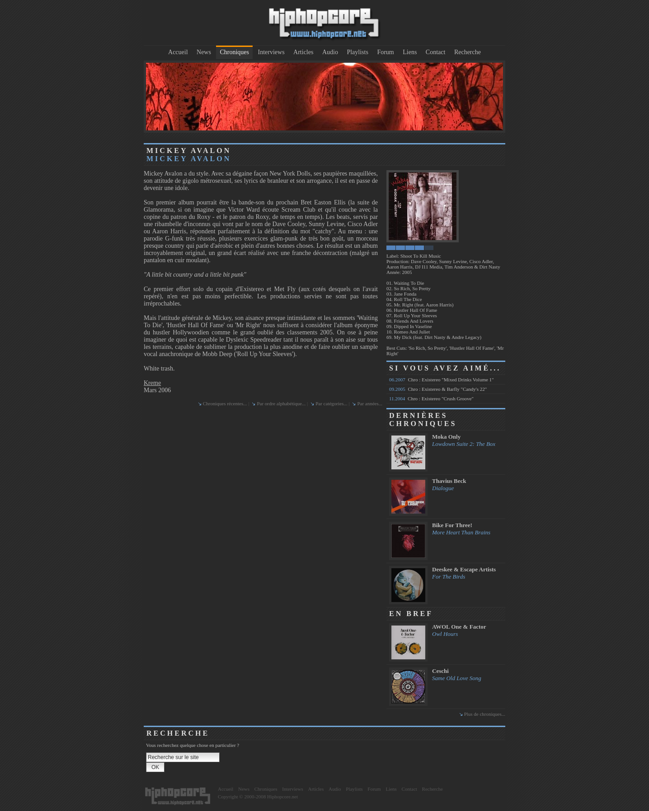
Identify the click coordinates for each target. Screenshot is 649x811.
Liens (410, 52)
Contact (436, 52)
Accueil (178, 52)
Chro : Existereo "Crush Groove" (431, 398)
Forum (385, 52)
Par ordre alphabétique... (281, 403)
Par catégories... (331, 403)
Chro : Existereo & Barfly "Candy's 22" (438, 389)
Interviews (271, 52)
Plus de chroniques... (484, 714)
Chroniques (234, 52)
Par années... (369, 403)
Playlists (357, 52)
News (204, 52)
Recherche (467, 52)
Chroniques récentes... (225, 403)
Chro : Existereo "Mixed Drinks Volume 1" (441, 379)
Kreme (152, 383)
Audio (330, 52)
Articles (303, 52)
